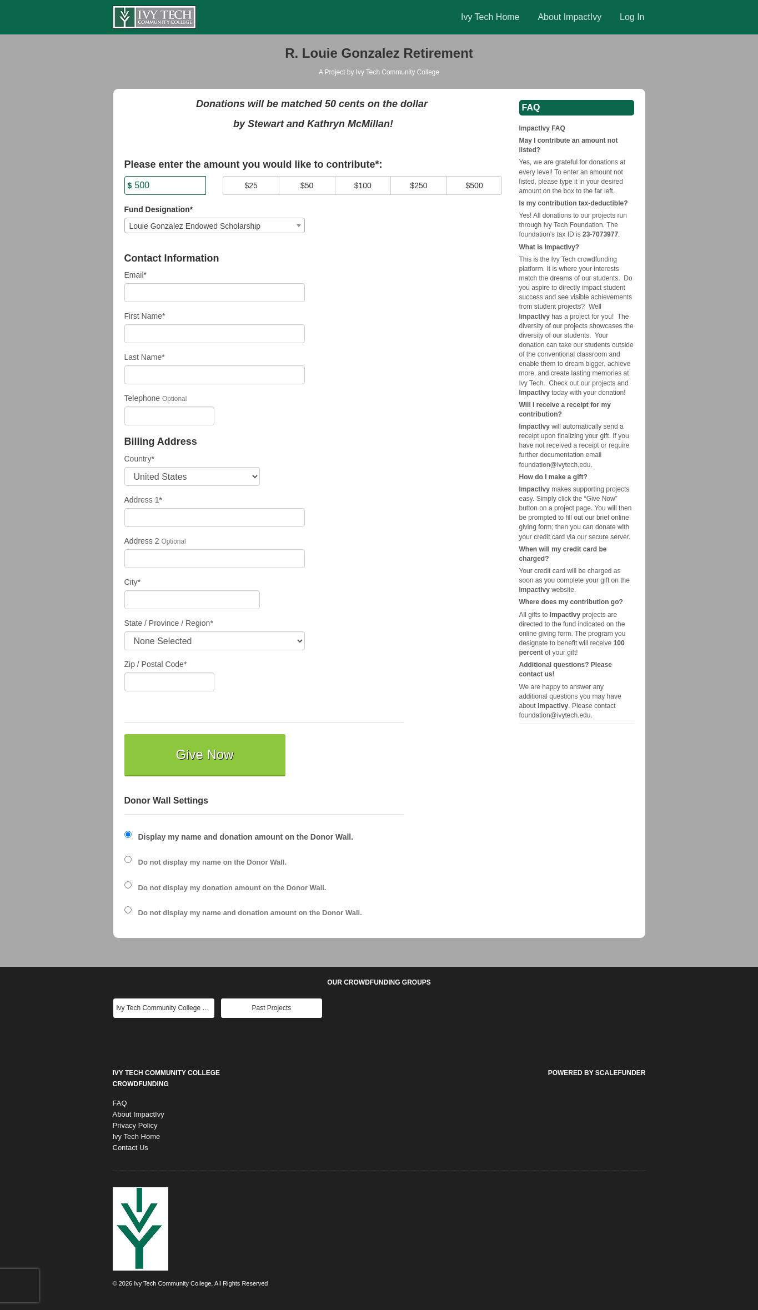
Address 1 (143, 499)
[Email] (214, 292)
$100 (363, 185)
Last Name (144, 357)
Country (139, 458)
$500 (474, 185)
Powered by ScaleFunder (597, 1073)
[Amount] (165, 185)
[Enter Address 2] (214, 558)
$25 (250, 185)
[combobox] (214, 225)
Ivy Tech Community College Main (165, 1008)
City (132, 582)
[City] (192, 599)
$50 (306, 185)
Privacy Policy (135, 1125)
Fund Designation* (158, 209)
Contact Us (130, 1147)
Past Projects (272, 1008)
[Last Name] (214, 374)
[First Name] (214, 333)
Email (135, 274)
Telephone (142, 398)
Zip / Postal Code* (155, 664)
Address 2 (141, 540)
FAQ (120, 1103)
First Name (144, 316)
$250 (418, 185)
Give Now (204, 754)
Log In (632, 17)
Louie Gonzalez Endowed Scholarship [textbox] (195, 226)
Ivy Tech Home (490, 17)
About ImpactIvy (569, 17)
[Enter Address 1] (214, 517)
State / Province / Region (168, 623)
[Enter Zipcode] (169, 681)
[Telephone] (169, 415)
